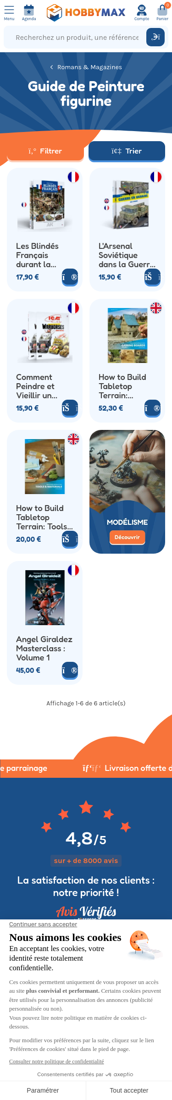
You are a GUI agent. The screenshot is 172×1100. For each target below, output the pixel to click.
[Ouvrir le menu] (9, 13)
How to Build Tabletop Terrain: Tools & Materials (41, 517)
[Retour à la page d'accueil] (86, 13)
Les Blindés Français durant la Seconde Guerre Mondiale (37, 255)
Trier (126, 150)
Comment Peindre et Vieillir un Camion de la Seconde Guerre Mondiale (40, 386)
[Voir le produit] (70, 277)
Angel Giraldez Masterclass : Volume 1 (44, 648)
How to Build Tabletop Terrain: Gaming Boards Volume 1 (126, 386)
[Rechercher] (155, 37)
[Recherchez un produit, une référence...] (77, 37)
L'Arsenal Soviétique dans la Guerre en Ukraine (126, 255)
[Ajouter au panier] (70, 539)
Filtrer (45, 150)
